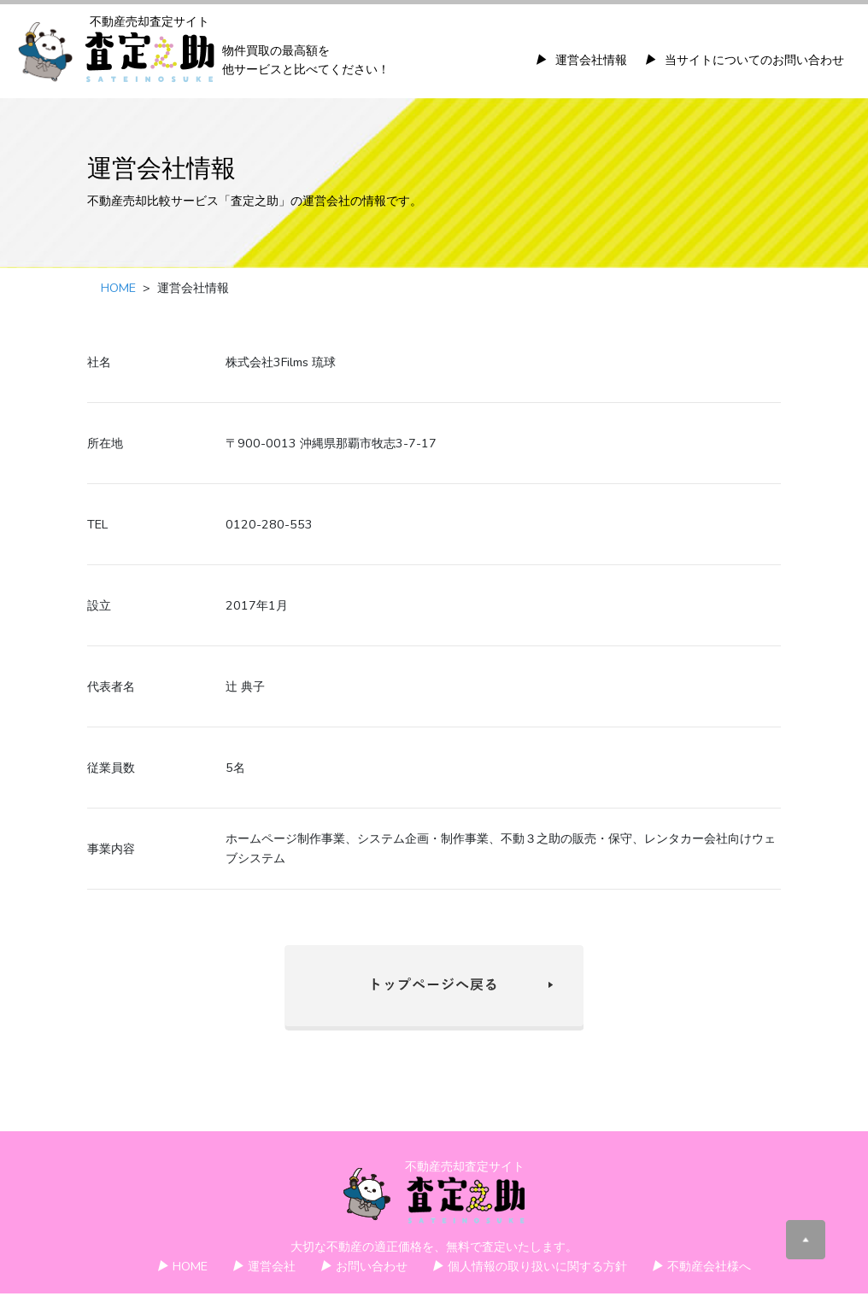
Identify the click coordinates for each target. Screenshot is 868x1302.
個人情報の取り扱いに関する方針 (529, 1266)
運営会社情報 (581, 60)
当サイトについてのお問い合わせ (744, 60)
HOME (118, 287)
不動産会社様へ (701, 1266)
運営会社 (264, 1266)
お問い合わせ (364, 1266)
